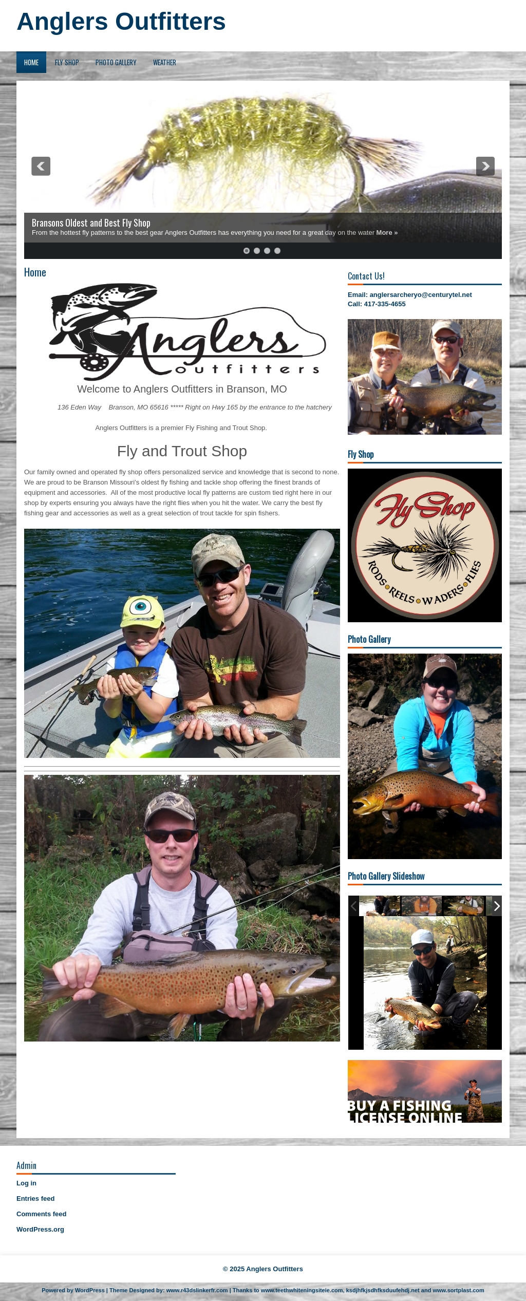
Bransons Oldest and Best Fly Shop (91, 222)
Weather (164, 62)
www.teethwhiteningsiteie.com (302, 1290)
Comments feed (41, 1214)
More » (387, 232)
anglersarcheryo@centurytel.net (421, 295)
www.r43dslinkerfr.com (197, 1290)
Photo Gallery (116, 62)
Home (31, 62)
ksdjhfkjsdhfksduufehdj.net (383, 1290)
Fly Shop (67, 62)
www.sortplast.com (458, 1290)
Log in (26, 1183)
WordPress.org (40, 1229)
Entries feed (35, 1198)
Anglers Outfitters (121, 21)
